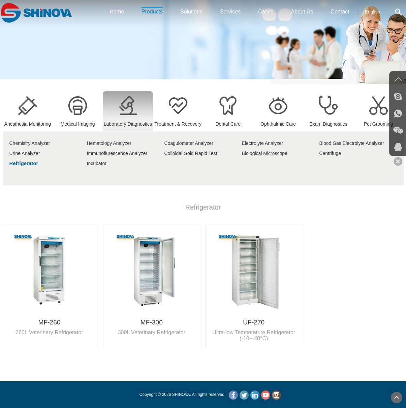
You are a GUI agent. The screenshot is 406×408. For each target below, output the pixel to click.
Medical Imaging (78, 121)
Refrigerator (23, 163)
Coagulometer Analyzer (189, 143)
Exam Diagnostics (328, 121)
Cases (265, 11)
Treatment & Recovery (177, 121)
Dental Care (228, 121)
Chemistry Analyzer (29, 143)
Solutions (191, 11)
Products (152, 10)
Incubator (96, 163)
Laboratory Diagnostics (128, 121)
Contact (340, 11)
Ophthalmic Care (278, 121)
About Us (302, 11)
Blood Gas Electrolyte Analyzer (351, 143)
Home (117, 11)
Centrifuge (330, 153)
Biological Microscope (264, 153)
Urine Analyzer (24, 153)
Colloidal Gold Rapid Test (190, 153)
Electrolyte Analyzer (262, 143)
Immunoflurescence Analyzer (117, 153)
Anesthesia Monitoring (27, 121)
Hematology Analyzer (109, 143)
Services (230, 11)
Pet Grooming (379, 121)
